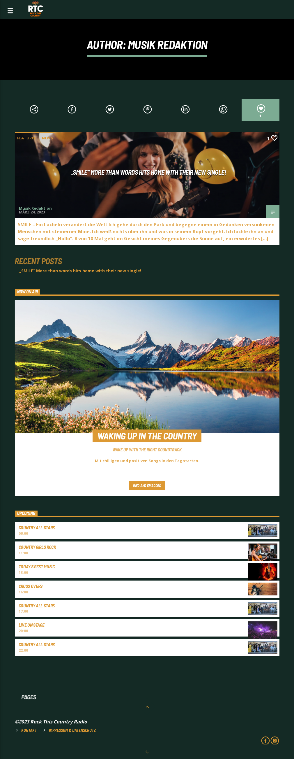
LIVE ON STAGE (32, 624)
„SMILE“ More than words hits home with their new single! (148, 172)
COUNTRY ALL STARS (37, 527)
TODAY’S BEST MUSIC (37, 566)
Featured (27, 138)
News (47, 138)
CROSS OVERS (30, 586)
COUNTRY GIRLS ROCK (37, 547)
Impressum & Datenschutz (72, 730)
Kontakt (29, 730)
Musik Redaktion (167, 44)
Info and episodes (147, 485)
